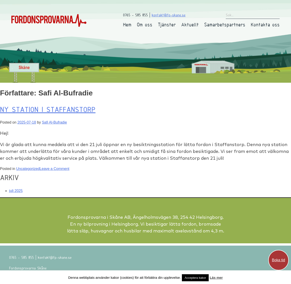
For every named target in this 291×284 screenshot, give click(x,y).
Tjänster (167, 24)
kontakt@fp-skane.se (169, 14)
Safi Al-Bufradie (54, 122)
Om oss (144, 24)
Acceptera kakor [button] (195, 277)
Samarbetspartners (224, 24)
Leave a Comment (54, 169)
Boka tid (278, 260)
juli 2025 (16, 191)
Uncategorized (28, 169)
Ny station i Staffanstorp (47, 109)
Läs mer (216, 277)
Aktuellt (190, 24)
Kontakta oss (265, 24)
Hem (127, 24)
